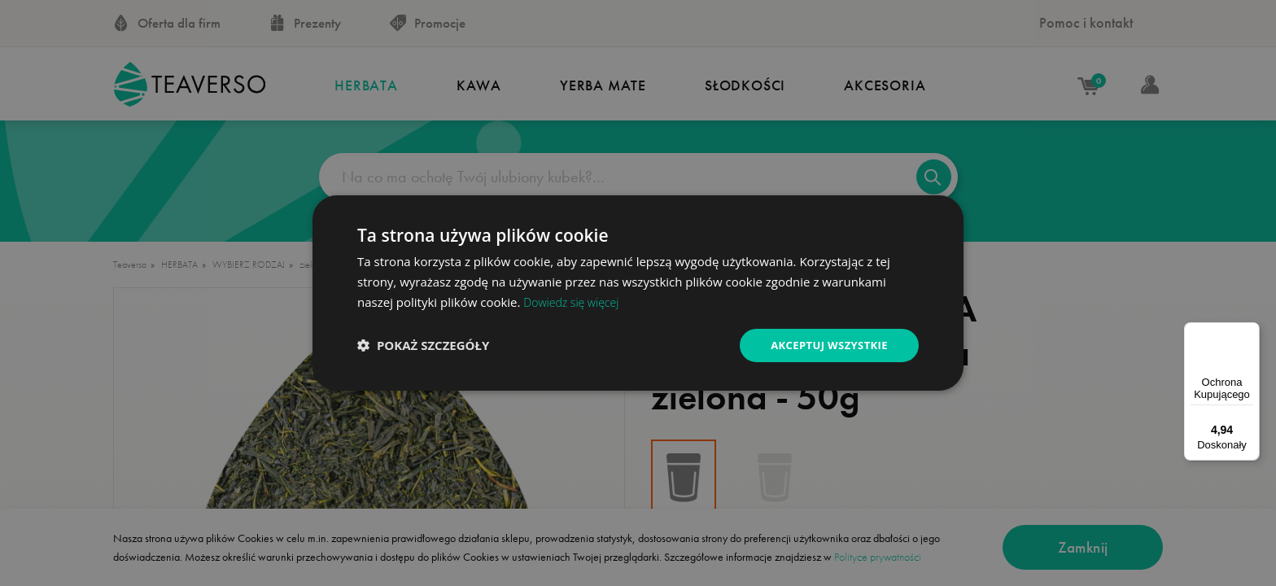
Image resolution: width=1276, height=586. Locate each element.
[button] (423, 345)
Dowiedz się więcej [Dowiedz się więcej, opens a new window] (574, 300)
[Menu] (1250, 332)
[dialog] (638, 292)
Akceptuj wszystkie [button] (825, 344)
